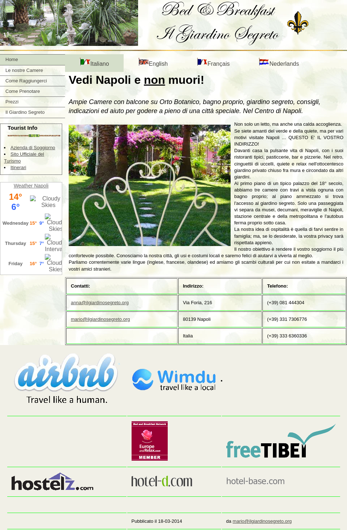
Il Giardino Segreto (24, 112)
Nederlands (278, 62)
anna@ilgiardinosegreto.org (100, 302)
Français (213, 62)
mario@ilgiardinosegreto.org (100, 319)
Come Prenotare (22, 91)
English (153, 62)
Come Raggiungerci (26, 80)
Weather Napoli (31, 186)
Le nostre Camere (24, 70)
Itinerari (18, 167)
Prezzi (11, 101)
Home (11, 59)
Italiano (94, 62)
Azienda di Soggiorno (32, 147)
